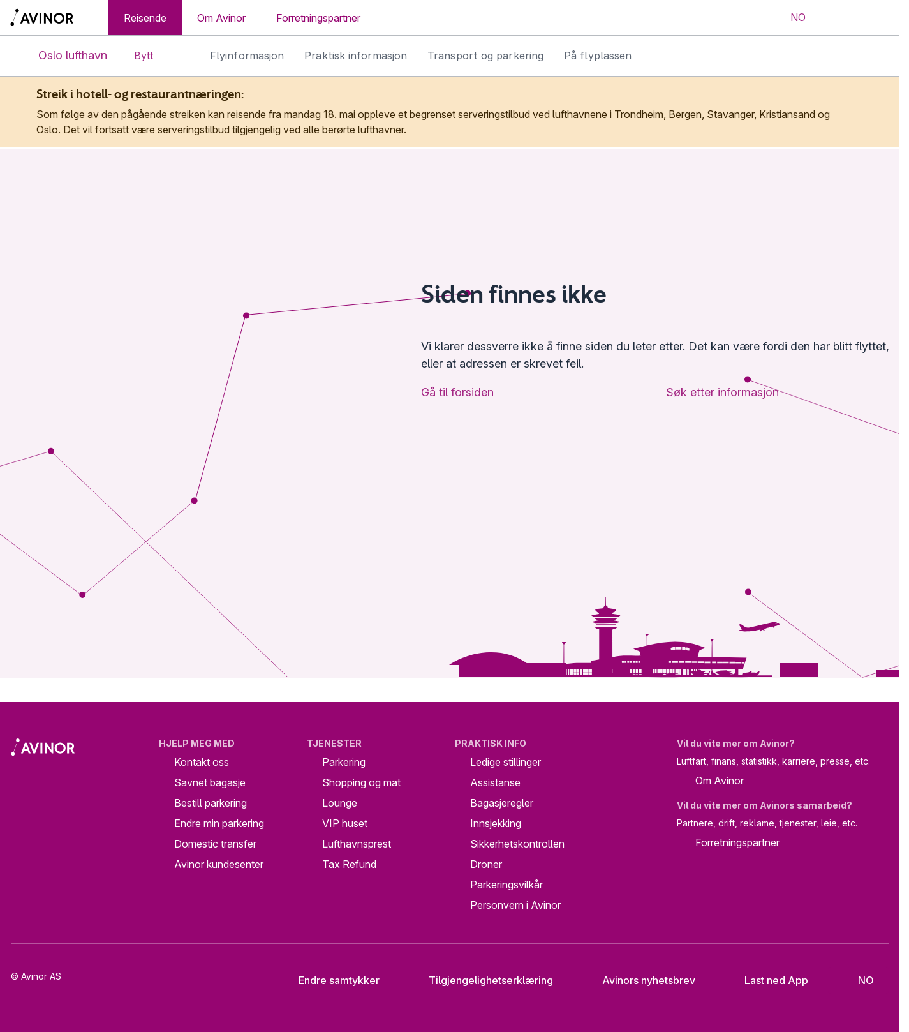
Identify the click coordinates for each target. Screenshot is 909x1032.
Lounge (339, 802)
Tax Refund (349, 864)
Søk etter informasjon (722, 392)
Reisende (145, 17)
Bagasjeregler (501, 802)
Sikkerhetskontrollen (517, 843)
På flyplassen (598, 55)
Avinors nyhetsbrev (638, 980)
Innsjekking (495, 823)
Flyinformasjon (247, 55)
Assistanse (495, 782)
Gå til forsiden (457, 392)
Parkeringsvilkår (506, 884)
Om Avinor (221, 17)
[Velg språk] (789, 17)
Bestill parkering (210, 802)
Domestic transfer (215, 843)
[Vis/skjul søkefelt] (836, 17)
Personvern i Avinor (515, 905)
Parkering (344, 762)
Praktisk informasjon (355, 55)
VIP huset (344, 823)
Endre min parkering (219, 823)
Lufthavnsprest (356, 843)
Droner (486, 864)
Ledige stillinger (505, 762)
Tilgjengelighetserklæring (481, 980)
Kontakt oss (201, 762)
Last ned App (766, 980)
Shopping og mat (361, 782)
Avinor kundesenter (218, 864)
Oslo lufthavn (62, 56)
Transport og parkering (485, 55)
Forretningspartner (318, 17)
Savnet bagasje (210, 782)
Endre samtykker (330, 980)
